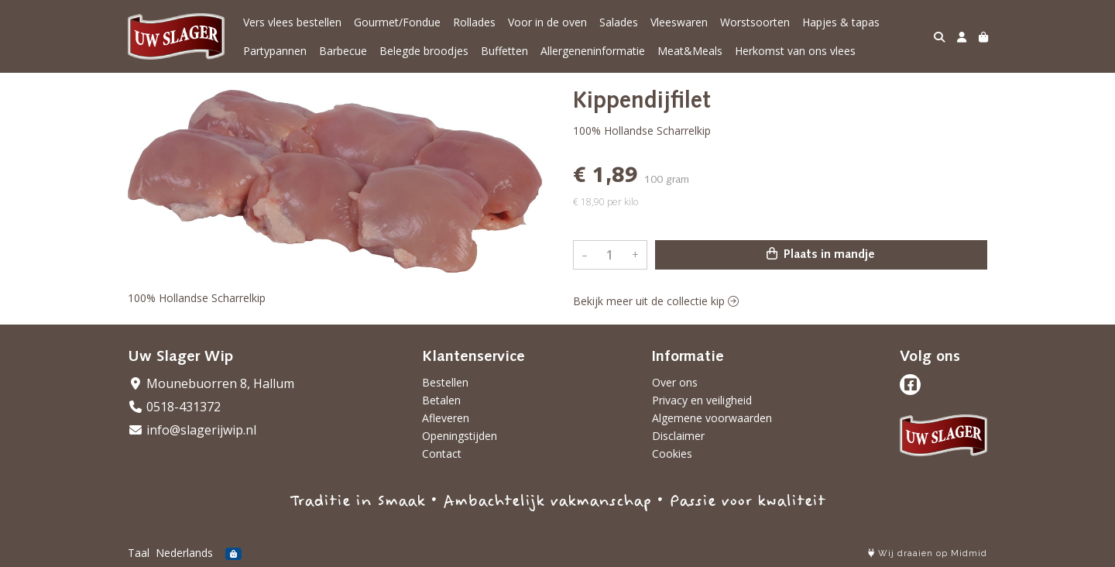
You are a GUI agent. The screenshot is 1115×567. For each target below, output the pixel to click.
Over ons (675, 382)
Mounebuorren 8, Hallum (211, 383)
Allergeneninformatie (592, 50)
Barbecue (343, 50)
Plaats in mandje (821, 254)
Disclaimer (678, 435)
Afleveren (445, 418)
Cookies (672, 453)
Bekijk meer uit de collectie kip (656, 301)
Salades (618, 22)
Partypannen (275, 50)
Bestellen (445, 382)
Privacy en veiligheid (702, 400)
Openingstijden (459, 435)
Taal (138, 552)
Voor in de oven (547, 22)
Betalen (441, 400)
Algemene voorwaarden (712, 418)
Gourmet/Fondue (397, 22)
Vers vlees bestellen (292, 22)
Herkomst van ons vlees (795, 50)
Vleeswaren (679, 22)
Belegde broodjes (423, 50)
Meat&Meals (689, 50)
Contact (441, 453)
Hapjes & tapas (841, 22)
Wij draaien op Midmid (927, 553)
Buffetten (504, 50)
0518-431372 (174, 406)
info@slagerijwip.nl (192, 429)
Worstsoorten (755, 22)
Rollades (474, 22)
